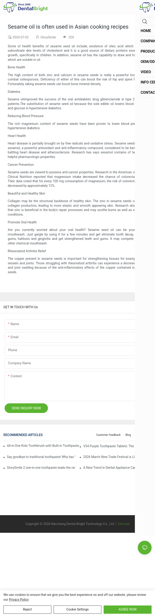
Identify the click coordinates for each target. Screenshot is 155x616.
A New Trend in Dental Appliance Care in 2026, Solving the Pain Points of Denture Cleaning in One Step (117, 467)
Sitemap (123, 524)
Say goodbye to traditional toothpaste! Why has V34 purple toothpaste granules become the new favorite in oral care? (41, 457)
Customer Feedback (108, 435)
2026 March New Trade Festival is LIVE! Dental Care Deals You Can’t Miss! (117, 457)
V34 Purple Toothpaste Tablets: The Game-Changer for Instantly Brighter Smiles (117, 446)
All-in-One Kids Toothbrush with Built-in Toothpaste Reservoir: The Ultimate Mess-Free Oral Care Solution (43, 445)
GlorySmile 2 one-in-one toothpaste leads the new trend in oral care (41, 467)
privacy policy (19, 599)
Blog (128, 435)
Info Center (142, 435)
